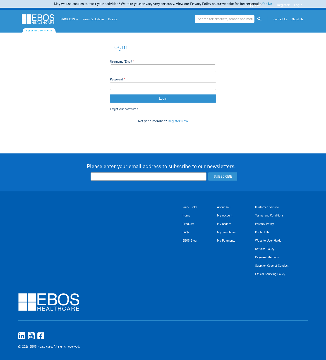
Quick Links (189, 207)
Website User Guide (268, 241)
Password (116, 80)
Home (186, 216)
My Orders (224, 224)
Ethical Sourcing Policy (270, 274)
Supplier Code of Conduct (271, 266)
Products (188, 224)
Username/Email (121, 62)
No (270, 4)
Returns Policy (264, 249)
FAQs (185, 232)
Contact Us (262, 232)
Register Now (178, 122)
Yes (264, 4)
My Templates (226, 232)
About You (223, 207)
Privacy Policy (264, 224)
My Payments (226, 241)
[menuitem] (70, 19)
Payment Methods (267, 257)
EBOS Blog (189, 241)
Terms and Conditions (269, 216)
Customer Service (267, 207)
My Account (224, 216)
